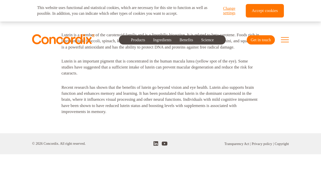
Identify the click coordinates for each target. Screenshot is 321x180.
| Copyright (281, 144)
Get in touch (261, 40)
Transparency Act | (237, 144)
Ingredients (162, 40)
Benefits (186, 40)
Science (207, 40)
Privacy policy (262, 144)
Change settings (229, 10)
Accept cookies (265, 10)
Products (138, 40)
